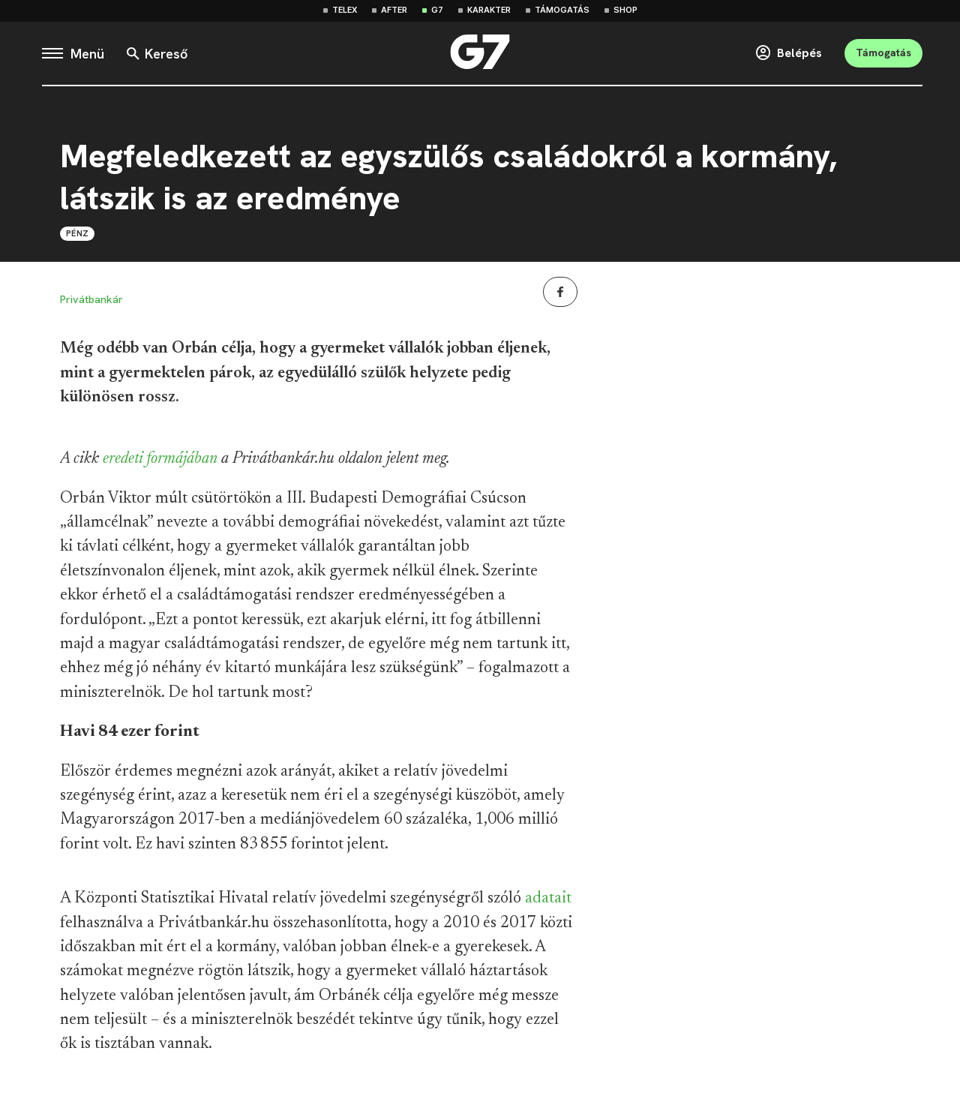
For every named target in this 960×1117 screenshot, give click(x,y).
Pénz (77, 233)
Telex (344, 10)
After (394, 10)
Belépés (788, 53)
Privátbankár (91, 299)
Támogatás (562, 10)
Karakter (489, 10)
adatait (548, 898)
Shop (626, 10)
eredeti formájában (160, 459)
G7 (437, 10)
